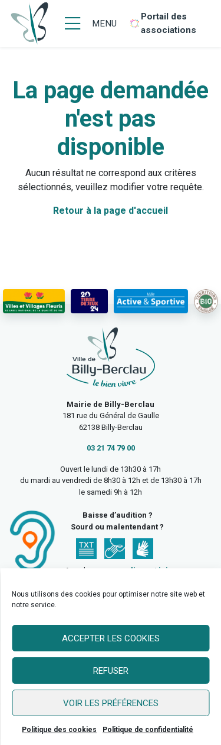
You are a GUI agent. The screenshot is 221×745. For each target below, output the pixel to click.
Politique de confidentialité (148, 730)
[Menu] (90, 23)
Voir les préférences (111, 703)
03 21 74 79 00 (111, 447)
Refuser (110, 670)
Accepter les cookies (111, 638)
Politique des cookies (59, 730)
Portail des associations (168, 23)
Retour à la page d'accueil (110, 210)
